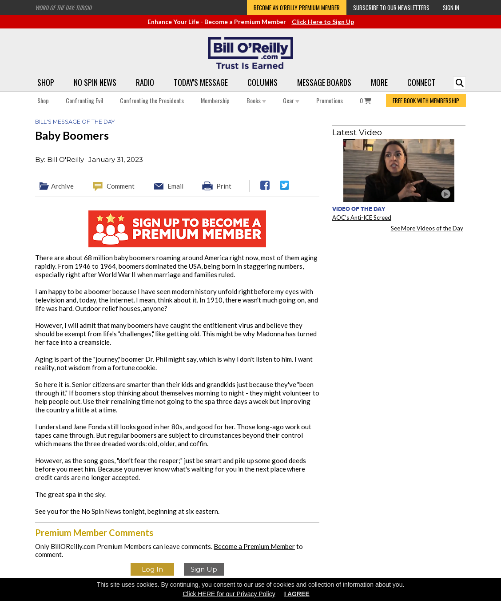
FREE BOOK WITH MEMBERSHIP (426, 100)
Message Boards (324, 82)
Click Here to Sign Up (323, 21)
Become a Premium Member (254, 546)
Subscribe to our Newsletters (391, 7)
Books (256, 100)
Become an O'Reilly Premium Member (297, 7)
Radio (145, 82)
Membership (215, 100)
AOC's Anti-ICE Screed (361, 217)
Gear (291, 100)
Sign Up (204, 569)
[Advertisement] (398, 294)
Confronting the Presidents (152, 100)
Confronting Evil (84, 100)
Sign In (451, 7)
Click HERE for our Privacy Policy (229, 593)
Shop (45, 82)
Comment (121, 186)
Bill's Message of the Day (75, 121)
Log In (152, 569)
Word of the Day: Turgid (63, 7)
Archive (62, 186)
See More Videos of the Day (427, 228)
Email (175, 186)
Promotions (329, 100)
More (379, 82)
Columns (262, 82)
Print (223, 186)
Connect (421, 82)
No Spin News (95, 82)
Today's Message (201, 82)
